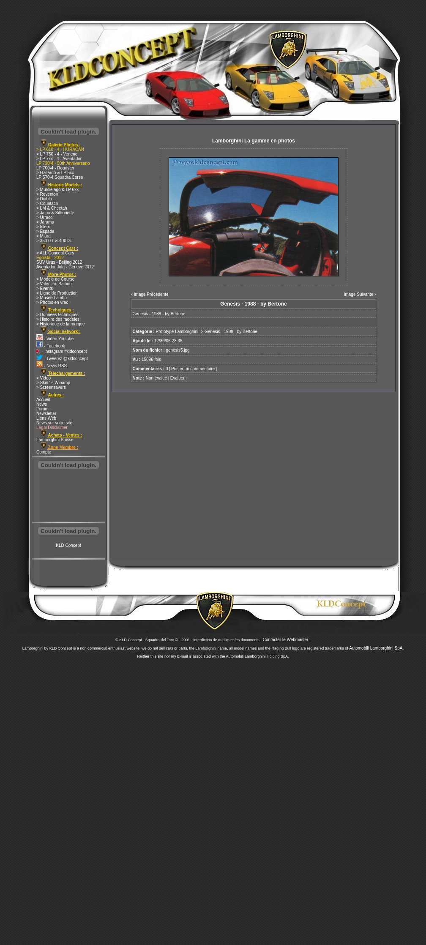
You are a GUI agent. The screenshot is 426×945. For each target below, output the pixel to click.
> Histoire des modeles (57, 319)
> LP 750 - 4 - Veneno (56, 154)
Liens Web (46, 418)
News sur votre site (54, 423)
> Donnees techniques (57, 314)
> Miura (43, 236)
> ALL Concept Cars (55, 253)
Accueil (43, 399)
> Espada (45, 231)
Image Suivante (359, 294)
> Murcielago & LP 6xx (57, 189)
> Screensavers (51, 387)
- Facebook (50, 346)
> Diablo (44, 199)
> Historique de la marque (60, 324)
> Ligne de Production (57, 293)
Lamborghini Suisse (55, 439)
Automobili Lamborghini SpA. (376, 648)
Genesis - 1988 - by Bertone (231, 331)
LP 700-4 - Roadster (55, 168)
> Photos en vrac (52, 302)
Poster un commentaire (193, 368)
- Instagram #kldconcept (61, 351)
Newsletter (46, 413)
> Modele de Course (55, 279)
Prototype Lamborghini (177, 331)
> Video (43, 378)
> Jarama (45, 222)
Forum (42, 409)
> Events (44, 288)
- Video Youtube (55, 338)
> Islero (43, 226)
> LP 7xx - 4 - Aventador (59, 158)
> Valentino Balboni (54, 283)
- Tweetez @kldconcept (62, 358)
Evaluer (177, 378)
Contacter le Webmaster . (287, 639)
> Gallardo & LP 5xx (55, 172)
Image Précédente (151, 294)
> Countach (47, 203)
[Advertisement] (68, 496)
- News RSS (51, 365)
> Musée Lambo (51, 297)
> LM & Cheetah (51, 208)
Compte (43, 452)
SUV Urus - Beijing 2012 (59, 262)
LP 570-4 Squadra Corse (59, 177)
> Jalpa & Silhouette (55, 212)
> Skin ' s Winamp (53, 382)
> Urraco (44, 217)
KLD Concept (68, 545)
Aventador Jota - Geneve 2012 (65, 267)
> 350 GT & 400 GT (54, 240)
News (41, 404)
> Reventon (47, 194)
